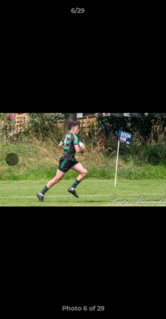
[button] (134, 13)
